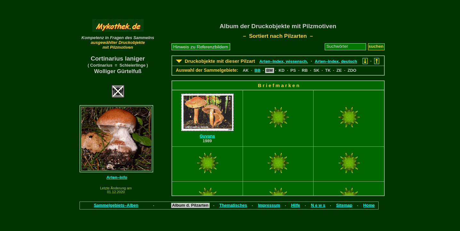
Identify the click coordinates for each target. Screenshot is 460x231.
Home (369, 205)
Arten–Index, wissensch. (283, 61)
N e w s (318, 205)
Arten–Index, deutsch (336, 61)
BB (258, 70)
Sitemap (344, 205)
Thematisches (233, 205)
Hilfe (295, 205)
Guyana (207, 136)
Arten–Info (116, 177)
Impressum (269, 205)
